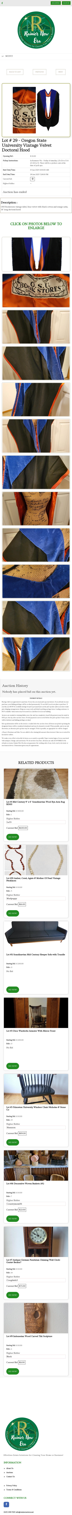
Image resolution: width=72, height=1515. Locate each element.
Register (55, 3)
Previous (39, 72)
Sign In (66, 3)
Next (60, 72)
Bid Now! (12, 837)
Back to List (15, 72)
